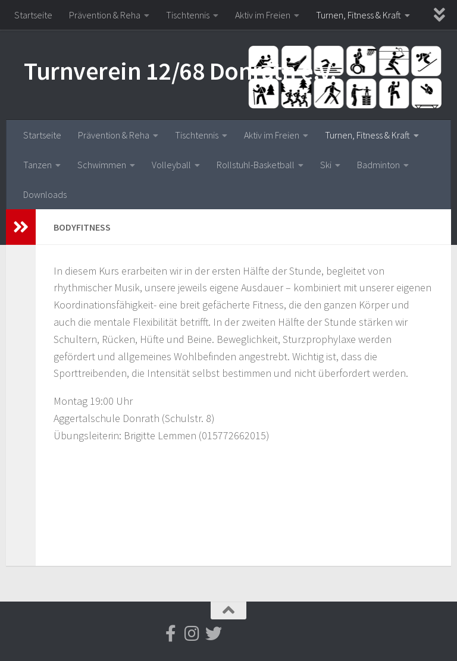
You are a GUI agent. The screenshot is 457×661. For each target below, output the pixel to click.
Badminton (378, 165)
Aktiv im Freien (262, 15)
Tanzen (37, 165)
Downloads (45, 194)
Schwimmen (101, 165)
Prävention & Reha (104, 15)
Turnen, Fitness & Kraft (358, 15)
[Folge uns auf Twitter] (213, 633)
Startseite (33, 15)
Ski (325, 165)
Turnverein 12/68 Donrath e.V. (180, 70)
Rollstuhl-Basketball (256, 165)
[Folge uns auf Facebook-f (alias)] (170, 633)
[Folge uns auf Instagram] (192, 633)
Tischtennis (187, 15)
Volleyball (171, 165)
